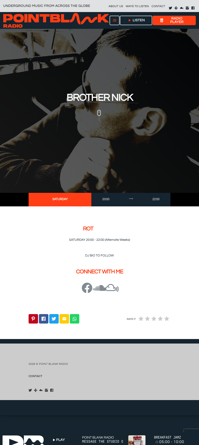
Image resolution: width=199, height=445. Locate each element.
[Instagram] (187, 8)
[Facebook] (193, 8)
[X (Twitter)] (170, 8)
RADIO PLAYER (171, 20)
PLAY (58, 440)
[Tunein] (176, 8)
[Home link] (56, 20)
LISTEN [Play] (136, 20)
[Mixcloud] (182, 8)
